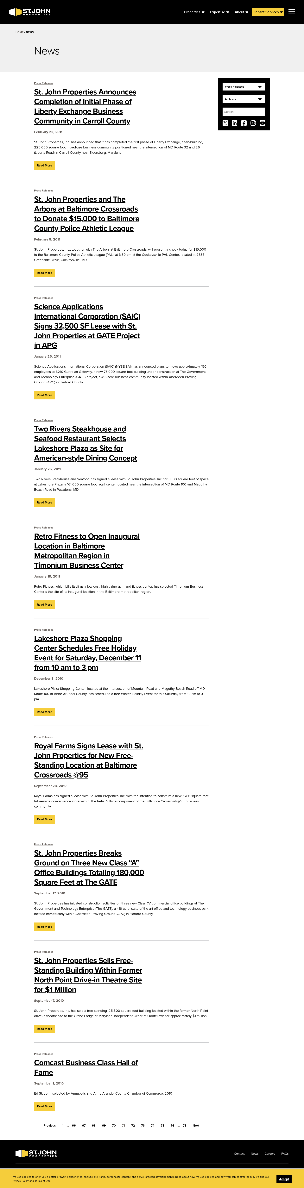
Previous (50, 1125)
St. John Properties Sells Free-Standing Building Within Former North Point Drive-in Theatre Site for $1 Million (88, 975)
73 (143, 1125)
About (239, 12)
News (254, 1153)
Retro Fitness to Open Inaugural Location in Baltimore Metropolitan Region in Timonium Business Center (87, 550)
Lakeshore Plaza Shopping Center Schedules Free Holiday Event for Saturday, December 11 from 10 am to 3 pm (87, 653)
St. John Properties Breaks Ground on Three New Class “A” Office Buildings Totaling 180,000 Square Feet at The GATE (89, 867)
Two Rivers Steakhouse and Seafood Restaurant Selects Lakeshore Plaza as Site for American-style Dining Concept (85, 443)
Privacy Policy (230, 1174)
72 (133, 1125)
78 (185, 1125)
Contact (239, 1153)
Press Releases (43, 83)
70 (114, 1125)
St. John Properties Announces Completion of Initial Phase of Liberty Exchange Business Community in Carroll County (85, 106)
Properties (192, 12)
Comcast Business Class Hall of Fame (86, 1067)
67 (84, 1125)
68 (94, 1125)
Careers (270, 1153)
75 (162, 1125)
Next (196, 1125)
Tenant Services (266, 12)
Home (19, 32)
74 (153, 1125)
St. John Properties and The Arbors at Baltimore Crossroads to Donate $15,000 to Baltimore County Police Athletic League (86, 213)
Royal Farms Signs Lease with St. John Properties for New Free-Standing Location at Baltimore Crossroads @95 (88, 760)
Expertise (217, 12)
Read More (44, 165)
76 (172, 1125)
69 (104, 1125)
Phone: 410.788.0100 (200, 1174)
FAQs (284, 1153)
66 (74, 1125)
